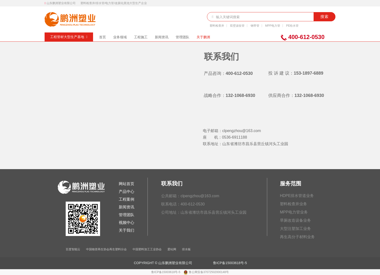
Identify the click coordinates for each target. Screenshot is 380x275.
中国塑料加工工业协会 (147, 249)
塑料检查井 (217, 25)
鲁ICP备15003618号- (229, 263)
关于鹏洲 (203, 37)
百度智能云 (73, 249)
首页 (102, 37)
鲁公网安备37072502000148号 (209, 272)
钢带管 (255, 25)
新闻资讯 (161, 37)
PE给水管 (292, 25)
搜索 (324, 17)
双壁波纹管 (237, 25)
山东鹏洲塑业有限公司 (61, 3)
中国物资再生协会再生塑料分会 (106, 249)
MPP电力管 (272, 25)
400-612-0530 (303, 37)
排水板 (186, 249)
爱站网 (171, 249)
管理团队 (182, 37)
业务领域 (120, 37)
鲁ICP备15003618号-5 (166, 272)
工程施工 (141, 37)
